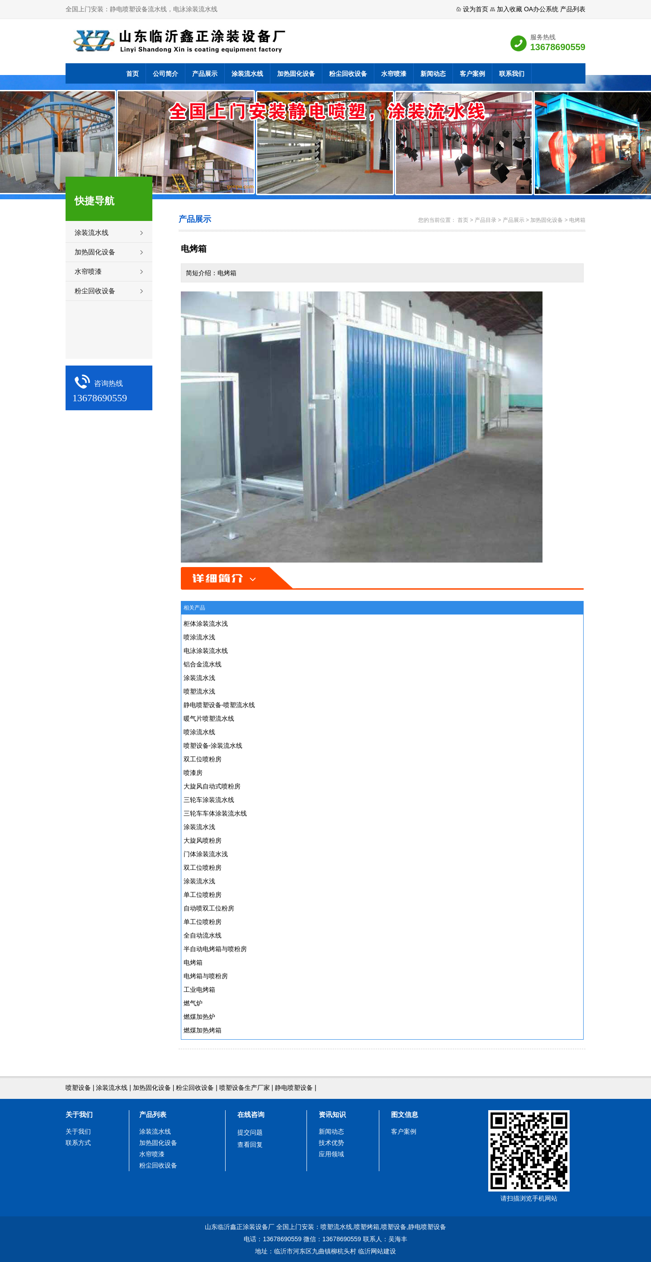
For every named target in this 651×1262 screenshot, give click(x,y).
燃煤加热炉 (199, 1016)
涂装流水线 (247, 73)
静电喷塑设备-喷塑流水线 (219, 704)
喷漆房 (193, 772)
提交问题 (250, 1132)
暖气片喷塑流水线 (209, 718)
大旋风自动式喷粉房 (212, 786)
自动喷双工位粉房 (209, 908)
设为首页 (475, 9)
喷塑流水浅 (199, 691)
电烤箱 (577, 220)
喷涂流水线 (199, 732)
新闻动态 (433, 73)
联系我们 (511, 73)
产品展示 (204, 73)
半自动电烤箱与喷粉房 (215, 948)
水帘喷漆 (393, 73)
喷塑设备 (78, 1087)
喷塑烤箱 (366, 1226)
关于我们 (79, 1114)
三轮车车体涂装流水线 (215, 813)
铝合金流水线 (203, 664)
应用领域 (331, 1154)
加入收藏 (509, 9)
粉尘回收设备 (348, 73)
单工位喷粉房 (203, 894)
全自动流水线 (203, 935)
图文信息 (404, 1114)
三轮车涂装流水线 (209, 799)
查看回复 (250, 1144)
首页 (132, 73)
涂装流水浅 (199, 677)
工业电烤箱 (199, 989)
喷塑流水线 (336, 1226)
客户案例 (472, 73)
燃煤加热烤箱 (203, 1030)
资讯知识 (332, 1114)
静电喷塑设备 (294, 1087)
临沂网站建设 (377, 1251)
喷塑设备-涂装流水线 (213, 745)
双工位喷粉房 (203, 759)
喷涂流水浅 (199, 637)
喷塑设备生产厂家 (244, 1087)
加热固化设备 (296, 73)
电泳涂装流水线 (206, 650)
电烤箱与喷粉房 (206, 976)
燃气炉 (193, 1003)
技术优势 (331, 1142)
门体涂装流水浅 (206, 854)
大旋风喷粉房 (203, 840)
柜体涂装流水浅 (206, 623)
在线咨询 (250, 1114)
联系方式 (78, 1142)
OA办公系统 (541, 9)
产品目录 (485, 220)
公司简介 (165, 73)
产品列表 (572, 9)
